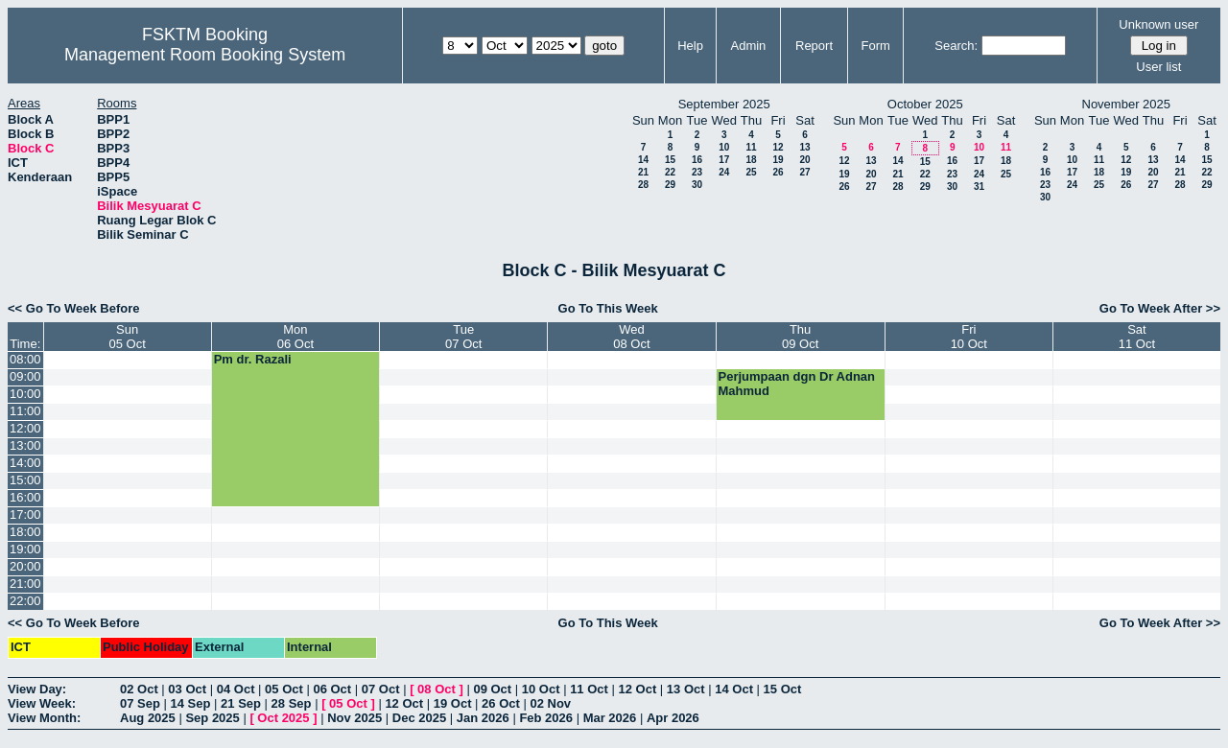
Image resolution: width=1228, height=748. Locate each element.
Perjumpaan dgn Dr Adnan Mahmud (797, 383)
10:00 (25, 393)
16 (697, 159)
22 (670, 172)
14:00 (25, 463)
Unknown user (1158, 24)
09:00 (25, 376)
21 (643, 172)
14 (643, 159)
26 (777, 172)
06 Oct (332, 689)
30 (697, 184)
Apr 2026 (673, 718)
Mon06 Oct (295, 336)
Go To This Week (608, 308)
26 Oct (501, 703)
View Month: (44, 718)
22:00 (25, 601)
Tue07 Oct (463, 336)
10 (724, 147)
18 (750, 159)
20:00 (25, 566)
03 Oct (187, 689)
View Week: (42, 703)
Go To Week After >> (1159, 308)
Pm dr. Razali (253, 359)
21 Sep (241, 703)
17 (724, 159)
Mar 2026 (610, 718)
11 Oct (589, 689)
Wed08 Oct (631, 336)
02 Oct (139, 689)
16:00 (25, 497)
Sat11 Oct (1137, 336)
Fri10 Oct (969, 336)
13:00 (25, 445)
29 (670, 184)
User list (1158, 66)
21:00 (25, 583)
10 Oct (541, 689)
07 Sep (140, 703)
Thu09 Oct (800, 336)
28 (643, 184)
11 (750, 147)
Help (690, 45)
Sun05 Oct (126, 336)
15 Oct (783, 689)
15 (670, 159)
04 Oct (236, 689)
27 (804, 172)
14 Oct (734, 689)
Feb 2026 (546, 718)
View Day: (37, 689)
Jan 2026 (483, 718)
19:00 (25, 549)
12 (777, 147)
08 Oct (436, 689)
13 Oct (686, 689)
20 (804, 159)
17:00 (25, 514)
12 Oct (638, 689)
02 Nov (550, 703)
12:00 (25, 428)
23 (697, 172)
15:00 (25, 480)
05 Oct (284, 689)
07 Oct (381, 689)
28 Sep (292, 703)
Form (876, 45)
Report (814, 45)
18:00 (25, 532)
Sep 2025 (212, 718)
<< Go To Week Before (74, 308)
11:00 (25, 411)
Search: (956, 45)
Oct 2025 (283, 718)
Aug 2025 (148, 718)
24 (724, 172)
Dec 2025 (419, 718)
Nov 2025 (354, 718)
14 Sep (191, 703)
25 (750, 172)
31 (979, 186)
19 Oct (453, 703)
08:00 (25, 359)
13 (804, 147)
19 (777, 159)
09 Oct (492, 689)
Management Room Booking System (204, 54)
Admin (748, 45)
